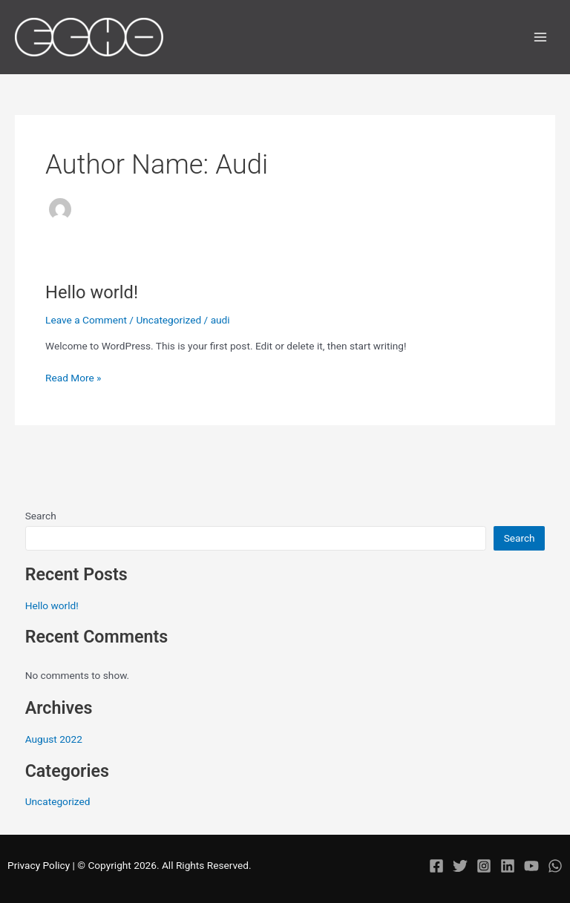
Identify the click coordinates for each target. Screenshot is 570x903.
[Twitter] (460, 865)
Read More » (73, 377)
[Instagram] (483, 865)
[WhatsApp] (555, 865)
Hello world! (91, 292)
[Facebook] (436, 865)
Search (40, 516)
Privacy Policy (38, 865)
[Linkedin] (507, 865)
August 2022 (53, 739)
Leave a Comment (86, 320)
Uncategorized (168, 320)
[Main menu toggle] (540, 37)
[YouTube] (531, 865)
